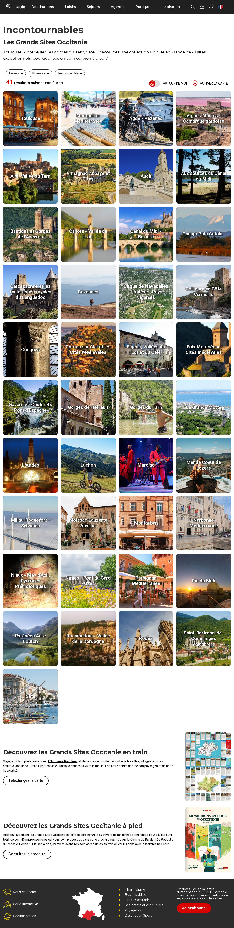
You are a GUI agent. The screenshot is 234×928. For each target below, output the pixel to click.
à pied (98, 58)
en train (67, 58)
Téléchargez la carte (25, 780)
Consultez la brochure (27, 854)
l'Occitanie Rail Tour (62, 761)
